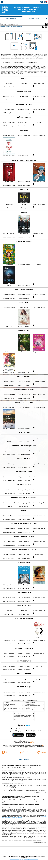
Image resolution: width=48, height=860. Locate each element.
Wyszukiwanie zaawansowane (8, 26)
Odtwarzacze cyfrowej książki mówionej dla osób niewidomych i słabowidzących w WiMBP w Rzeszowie (20, 797)
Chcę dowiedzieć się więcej (16, 859)
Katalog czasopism (34, 18)
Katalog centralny (11, 18)
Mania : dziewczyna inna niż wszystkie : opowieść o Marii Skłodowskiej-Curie (28, 716)
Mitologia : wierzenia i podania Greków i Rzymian (13, 708)
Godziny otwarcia (32, 62)
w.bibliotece (39, 745)
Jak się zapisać (6, 62)
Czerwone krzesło (17, 713)
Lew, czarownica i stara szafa (9, 704)
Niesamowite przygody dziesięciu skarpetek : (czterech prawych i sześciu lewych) (19, 709)
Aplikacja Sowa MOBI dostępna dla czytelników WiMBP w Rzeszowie (21, 765)
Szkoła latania (6, 705)
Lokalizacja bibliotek (19, 62)
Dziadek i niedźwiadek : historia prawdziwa (32, 709)
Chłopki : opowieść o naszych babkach (32, 707)
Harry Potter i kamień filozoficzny (10, 707)
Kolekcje (19, 26)
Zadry (15, 719)
